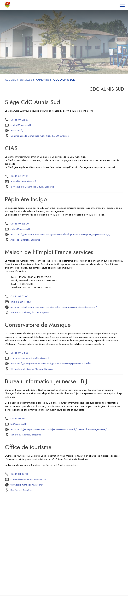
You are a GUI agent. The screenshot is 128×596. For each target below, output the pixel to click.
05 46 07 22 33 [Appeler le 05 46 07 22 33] (20, 120)
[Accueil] (7, 5)
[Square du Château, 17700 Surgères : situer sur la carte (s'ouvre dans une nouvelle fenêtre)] (30, 313)
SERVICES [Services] (26, 80)
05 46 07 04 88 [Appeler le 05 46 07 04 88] (19, 353)
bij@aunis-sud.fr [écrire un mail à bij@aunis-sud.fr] (19, 424)
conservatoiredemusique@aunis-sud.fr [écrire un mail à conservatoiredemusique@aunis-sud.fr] (30, 358)
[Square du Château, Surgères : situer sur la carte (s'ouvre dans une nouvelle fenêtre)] (26, 435)
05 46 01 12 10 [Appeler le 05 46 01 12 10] (19, 474)
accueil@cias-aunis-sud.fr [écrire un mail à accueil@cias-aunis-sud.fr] (24, 181)
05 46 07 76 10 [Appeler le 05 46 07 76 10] (19, 418)
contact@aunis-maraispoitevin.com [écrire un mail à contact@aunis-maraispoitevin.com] (28, 479)
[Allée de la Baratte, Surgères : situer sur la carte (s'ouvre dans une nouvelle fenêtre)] (25, 240)
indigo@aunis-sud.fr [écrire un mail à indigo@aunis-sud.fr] (21, 229)
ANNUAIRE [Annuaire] (42, 80)
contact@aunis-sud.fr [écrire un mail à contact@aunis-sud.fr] (21, 125)
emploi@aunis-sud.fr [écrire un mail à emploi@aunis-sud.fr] (21, 302)
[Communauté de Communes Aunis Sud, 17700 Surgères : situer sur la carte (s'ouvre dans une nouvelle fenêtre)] (40, 136)
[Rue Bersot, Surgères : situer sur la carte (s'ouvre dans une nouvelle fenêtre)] (21, 490)
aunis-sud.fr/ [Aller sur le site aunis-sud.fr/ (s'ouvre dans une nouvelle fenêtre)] (17, 130)
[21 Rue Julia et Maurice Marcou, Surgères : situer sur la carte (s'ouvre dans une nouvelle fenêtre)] (32, 369)
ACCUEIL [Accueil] (10, 80)
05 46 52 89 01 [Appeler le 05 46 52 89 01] (19, 176)
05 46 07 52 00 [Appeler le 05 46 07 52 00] (20, 223)
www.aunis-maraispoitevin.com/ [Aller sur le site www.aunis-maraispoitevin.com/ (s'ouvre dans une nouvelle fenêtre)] (27, 485)
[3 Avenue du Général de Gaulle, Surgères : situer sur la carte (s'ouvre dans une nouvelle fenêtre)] (32, 187)
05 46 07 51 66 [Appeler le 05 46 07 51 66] (19, 296)
